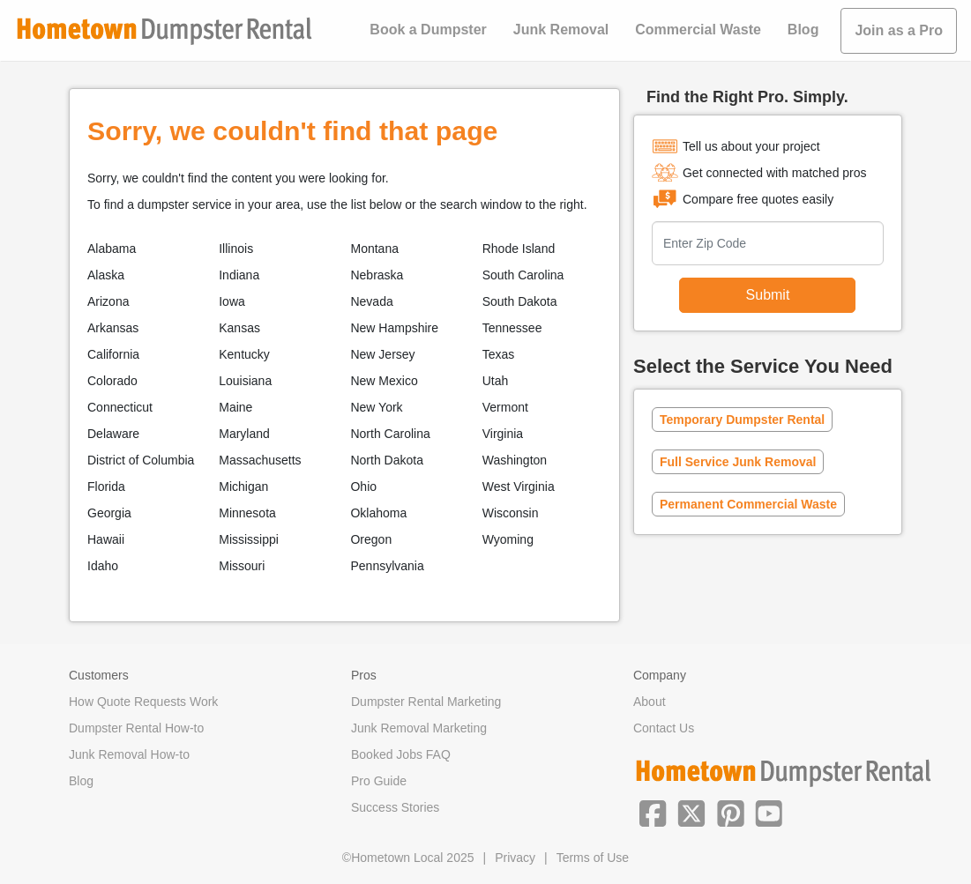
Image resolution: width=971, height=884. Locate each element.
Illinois (236, 248)
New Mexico (383, 381)
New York (376, 407)
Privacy (515, 858)
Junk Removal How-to (129, 754)
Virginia (502, 434)
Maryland (244, 434)
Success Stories (395, 807)
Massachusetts (260, 460)
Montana (374, 248)
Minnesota (247, 513)
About (649, 702)
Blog (803, 29)
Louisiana (245, 381)
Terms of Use (592, 858)
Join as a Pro (899, 30)
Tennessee (512, 328)
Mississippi (249, 539)
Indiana (239, 275)
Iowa (232, 301)
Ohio (363, 486)
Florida (106, 486)
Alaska (105, 275)
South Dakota (519, 301)
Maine (235, 407)
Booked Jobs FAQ (401, 754)
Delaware (113, 434)
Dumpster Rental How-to (136, 728)
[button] (653, 812)
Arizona (108, 301)
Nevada (371, 301)
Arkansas (112, 328)
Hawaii (105, 539)
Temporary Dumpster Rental (742, 419)
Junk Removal (561, 29)
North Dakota (386, 460)
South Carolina (523, 275)
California (113, 354)
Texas (498, 354)
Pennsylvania (386, 566)
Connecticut (120, 407)
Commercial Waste (698, 29)
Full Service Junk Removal (738, 462)
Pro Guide (379, 781)
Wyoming (508, 539)
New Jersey (382, 354)
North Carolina (389, 434)
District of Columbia (140, 460)
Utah (495, 381)
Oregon (371, 539)
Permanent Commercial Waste (748, 504)
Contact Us (663, 728)
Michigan (243, 486)
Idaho (102, 566)
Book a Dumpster (428, 29)
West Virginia (518, 486)
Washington (514, 460)
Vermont (505, 407)
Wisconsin (510, 513)
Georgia (109, 513)
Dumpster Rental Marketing (426, 702)
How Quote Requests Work (143, 702)
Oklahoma (378, 513)
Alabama (111, 248)
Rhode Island (519, 248)
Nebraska (376, 275)
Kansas (239, 328)
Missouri (242, 566)
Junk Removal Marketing (419, 728)
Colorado (112, 381)
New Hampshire (394, 328)
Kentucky (244, 354)
